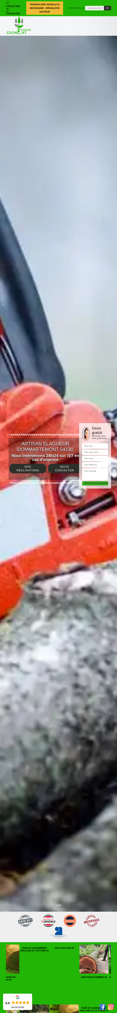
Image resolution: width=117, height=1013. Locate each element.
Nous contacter (64, 468)
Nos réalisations (28, 468)
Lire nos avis (17, 1007)
